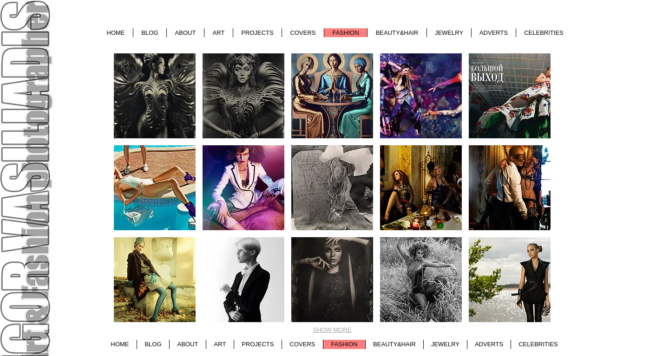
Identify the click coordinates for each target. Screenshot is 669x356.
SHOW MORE (332, 329)
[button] (155, 95)
